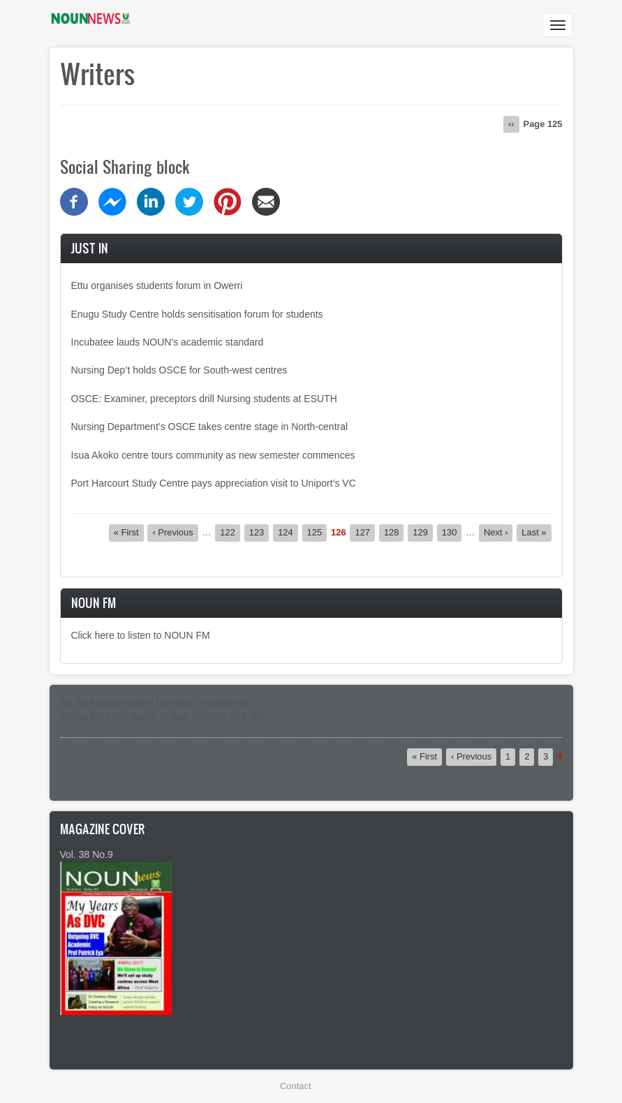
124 (288, 532)
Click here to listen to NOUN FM (140, 635)
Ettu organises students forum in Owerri (157, 285)
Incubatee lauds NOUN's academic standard (167, 342)
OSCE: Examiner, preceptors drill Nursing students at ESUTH (204, 398)
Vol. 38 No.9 (86, 854)
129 (423, 532)
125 (317, 532)
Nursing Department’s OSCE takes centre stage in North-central (209, 426)
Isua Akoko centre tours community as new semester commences (213, 455)
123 (259, 532)
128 (394, 532)
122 (230, 532)
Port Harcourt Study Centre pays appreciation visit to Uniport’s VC (213, 483)
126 (338, 532)
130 (452, 532)
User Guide (131, 716)
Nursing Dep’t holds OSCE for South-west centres (179, 370)
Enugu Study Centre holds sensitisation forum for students (197, 314)
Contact (295, 1086)
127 (365, 532)
